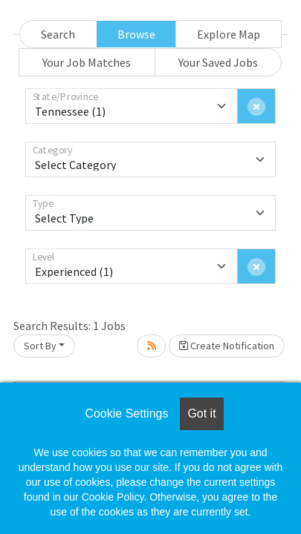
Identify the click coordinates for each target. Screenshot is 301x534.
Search (58, 34)
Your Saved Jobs (218, 62)
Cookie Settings (126, 413)
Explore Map (228, 34)
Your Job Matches (86, 62)
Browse (136, 34)
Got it (201, 413)
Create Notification (226, 345)
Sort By (40, 345)
